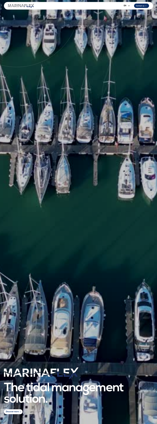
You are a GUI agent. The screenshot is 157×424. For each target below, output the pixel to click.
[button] (126, 6)
